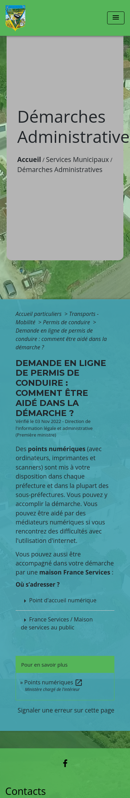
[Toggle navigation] (115, 17)
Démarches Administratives (60, 169)
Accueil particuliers (39, 314)
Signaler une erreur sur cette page (66, 710)
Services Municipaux (77, 159)
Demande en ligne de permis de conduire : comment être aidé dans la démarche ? (61, 339)
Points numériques (53, 682)
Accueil (29, 159)
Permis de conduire (67, 322)
